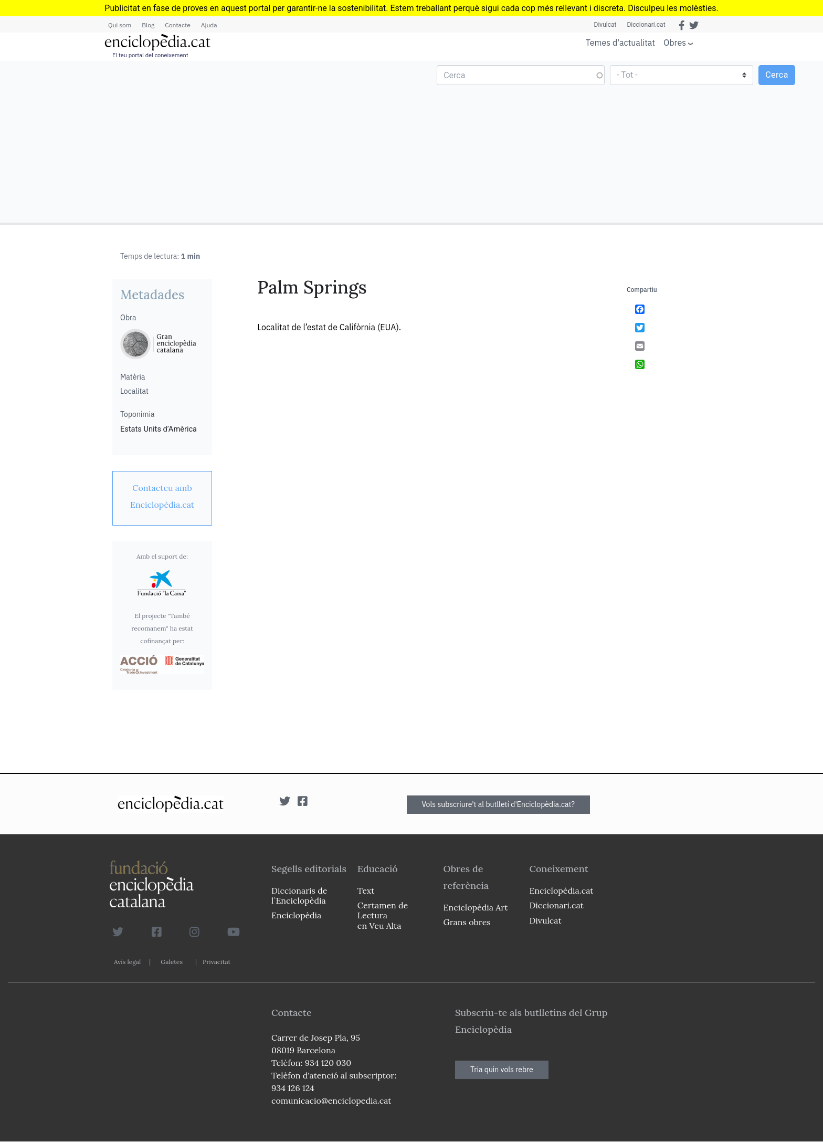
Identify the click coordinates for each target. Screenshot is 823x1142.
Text (366, 890)
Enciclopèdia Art (476, 907)
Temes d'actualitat (620, 42)
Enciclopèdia (296, 915)
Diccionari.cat (646, 24)
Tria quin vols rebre (501, 1069)
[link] (162, 496)
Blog (148, 25)
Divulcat (605, 24)
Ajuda (209, 25)
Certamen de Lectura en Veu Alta (382, 915)
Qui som (119, 25)
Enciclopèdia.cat (561, 890)
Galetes (172, 962)
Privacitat (216, 962)
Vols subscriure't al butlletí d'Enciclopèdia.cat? (498, 804)
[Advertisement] (207, 141)
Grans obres (467, 922)
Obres (674, 42)
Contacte (177, 25)
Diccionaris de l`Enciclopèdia (299, 895)
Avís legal (127, 962)
